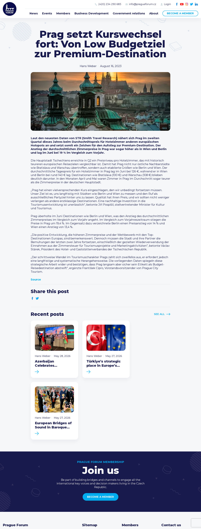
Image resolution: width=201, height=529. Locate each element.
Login (167, 4)
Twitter (191, 4)
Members (63, 13)
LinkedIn (196, 4)
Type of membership (136, 476)
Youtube (182, 4)
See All (159, 314)
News (33, 13)
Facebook (177, 4)
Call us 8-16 (168, 471)
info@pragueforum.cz (142, 4)
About (153, 13)
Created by (100, 524)
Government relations (129, 13)
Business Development (91, 13)
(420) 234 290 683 (109, 4)
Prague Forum (10, 9)
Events (47, 13)
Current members (134, 471)
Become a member (180, 13)
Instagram (186, 4)
